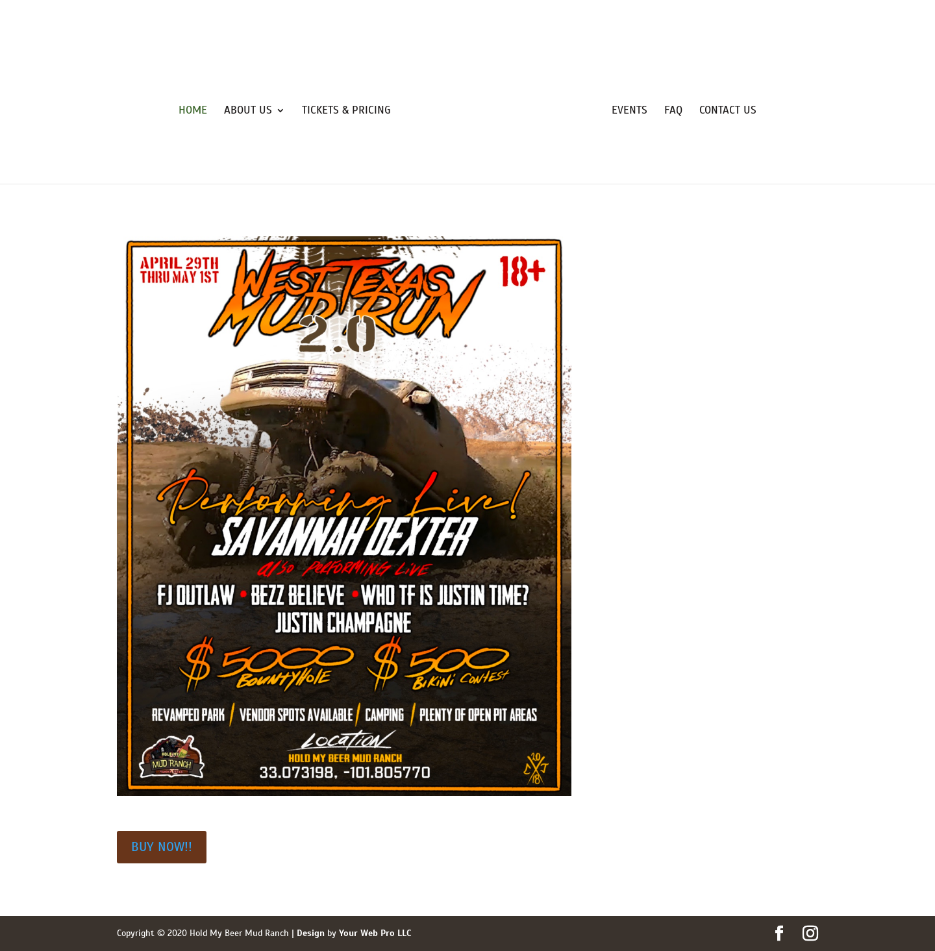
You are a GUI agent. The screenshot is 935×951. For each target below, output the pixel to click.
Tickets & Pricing (346, 111)
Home (193, 111)
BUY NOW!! (161, 847)
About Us (248, 111)
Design (311, 933)
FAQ (673, 111)
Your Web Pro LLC (375, 933)
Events (629, 111)
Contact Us (727, 111)
